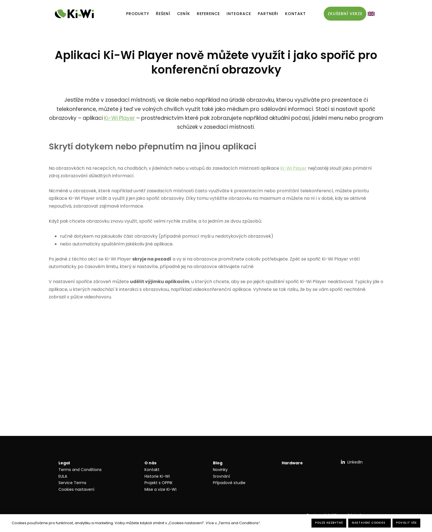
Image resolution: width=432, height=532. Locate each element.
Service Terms (72, 482)
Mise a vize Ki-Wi (160, 489)
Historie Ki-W (156, 476)
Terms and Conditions (80, 469)
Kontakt (151, 469)
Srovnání (221, 476)
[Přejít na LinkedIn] (352, 462)
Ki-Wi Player (119, 120)
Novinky (220, 469)
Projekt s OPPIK (158, 482)
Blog (217, 463)
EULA (62, 476)
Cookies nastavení (76, 489)
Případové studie (229, 482)
